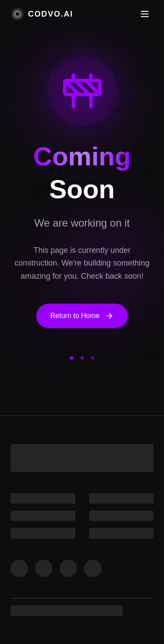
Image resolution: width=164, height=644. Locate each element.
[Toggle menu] (145, 14)
